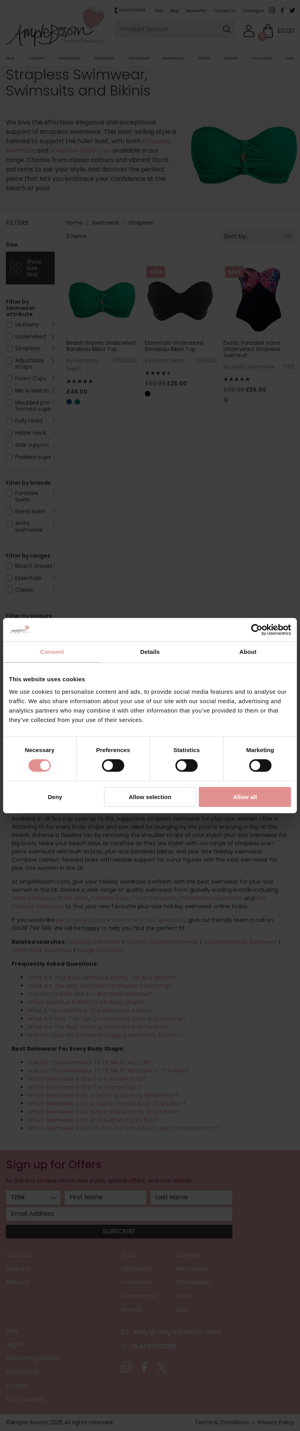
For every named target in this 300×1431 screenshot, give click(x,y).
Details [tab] (150, 651)
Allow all (245, 797)
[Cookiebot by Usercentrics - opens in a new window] (257, 629)
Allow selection (150, 797)
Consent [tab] (52, 651)
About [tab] (248, 651)
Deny (55, 797)
